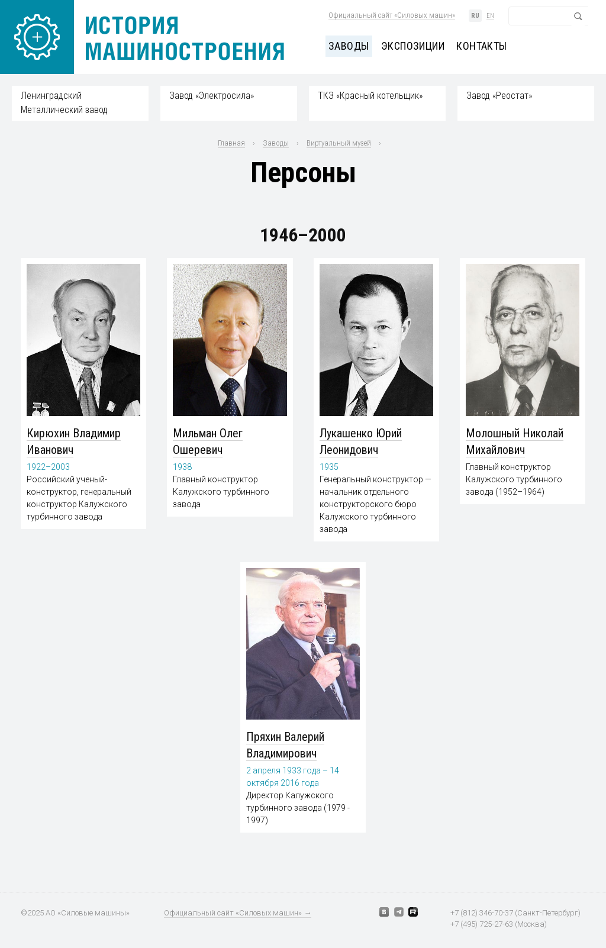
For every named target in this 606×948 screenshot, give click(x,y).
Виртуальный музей (339, 142)
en (490, 16)
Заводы (348, 46)
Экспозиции (413, 46)
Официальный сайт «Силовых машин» (391, 15)
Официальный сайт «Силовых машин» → (237, 912)
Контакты (481, 46)
